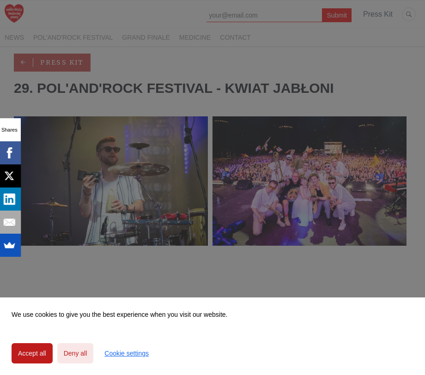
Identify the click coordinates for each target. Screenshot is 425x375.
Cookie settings (126, 353)
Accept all (32, 353)
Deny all (75, 353)
